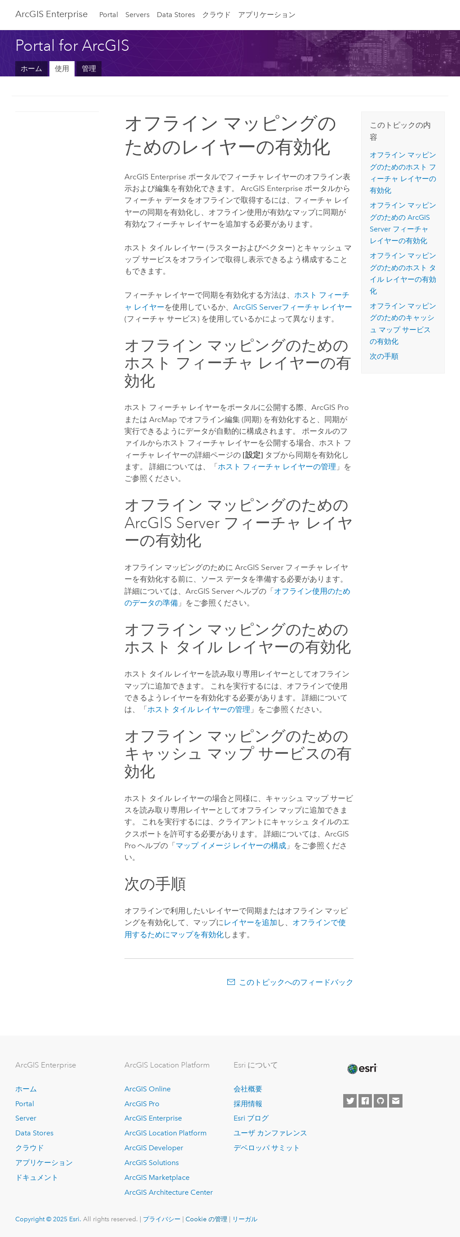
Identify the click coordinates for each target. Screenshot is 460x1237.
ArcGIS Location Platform (165, 1133)
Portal (108, 14)
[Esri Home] (361, 1069)
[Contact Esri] (395, 1101)
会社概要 (248, 1089)
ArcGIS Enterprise (51, 14)
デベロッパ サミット (267, 1148)
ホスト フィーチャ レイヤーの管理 (277, 466)
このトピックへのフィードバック (296, 982)
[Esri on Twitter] (350, 1101)
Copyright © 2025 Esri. (48, 1219)
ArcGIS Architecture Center (168, 1192)
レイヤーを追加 (250, 922)
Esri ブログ (251, 1118)
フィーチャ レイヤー (292, 307)
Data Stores (176, 14)
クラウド (216, 14)
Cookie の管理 (206, 1219)
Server (25, 1118)
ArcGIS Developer (153, 1148)
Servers (137, 14)
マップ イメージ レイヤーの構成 (231, 845)
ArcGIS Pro (141, 1103)
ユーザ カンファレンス (270, 1133)
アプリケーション (267, 14)
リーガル (244, 1219)
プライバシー (162, 1219)
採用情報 (248, 1103)
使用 (62, 68)
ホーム (31, 68)
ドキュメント (36, 1177)
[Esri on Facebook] (365, 1101)
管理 (89, 68)
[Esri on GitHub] (380, 1101)
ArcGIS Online (147, 1089)
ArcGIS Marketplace (157, 1177)
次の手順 (384, 356)
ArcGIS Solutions (151, 1162)
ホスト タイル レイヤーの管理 (198, 709)
